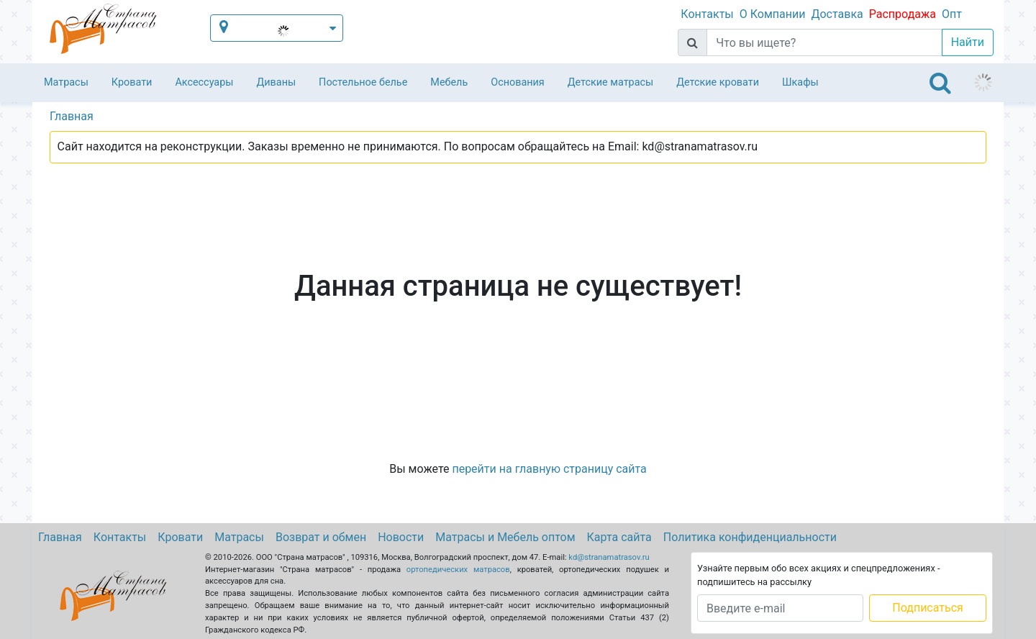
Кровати (132, 82)
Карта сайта (619, 537)
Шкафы (800, 82)
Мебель (449, 82)
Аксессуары (204, 82)
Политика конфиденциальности (750, 537)
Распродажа (902, 14)
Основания (518, 82)
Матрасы (66, 82)
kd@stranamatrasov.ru (608, 557)
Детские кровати (717, 82)
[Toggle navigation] (940, 82)
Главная (60, 537)
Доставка (837, 14)
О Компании (773, 14)
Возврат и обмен (321, 537)
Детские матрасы (610, 82)
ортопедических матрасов (458, 569)
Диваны (276, 82)
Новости (401, 537)
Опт (952, 14)
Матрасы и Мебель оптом (505, 537)
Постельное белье (363, 82)
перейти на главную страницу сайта (549, 469)
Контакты (707, 14)
